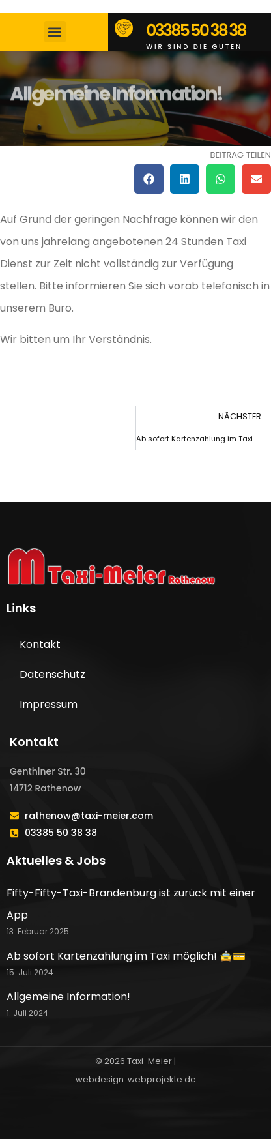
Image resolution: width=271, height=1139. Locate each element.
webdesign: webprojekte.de (136, 1079)
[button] (55, 31)
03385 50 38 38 (196, 30)
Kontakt (40, 644)
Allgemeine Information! (68, 996)
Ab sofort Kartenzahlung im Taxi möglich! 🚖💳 (126, 956)
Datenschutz (52, 674)
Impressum (49, 704)
